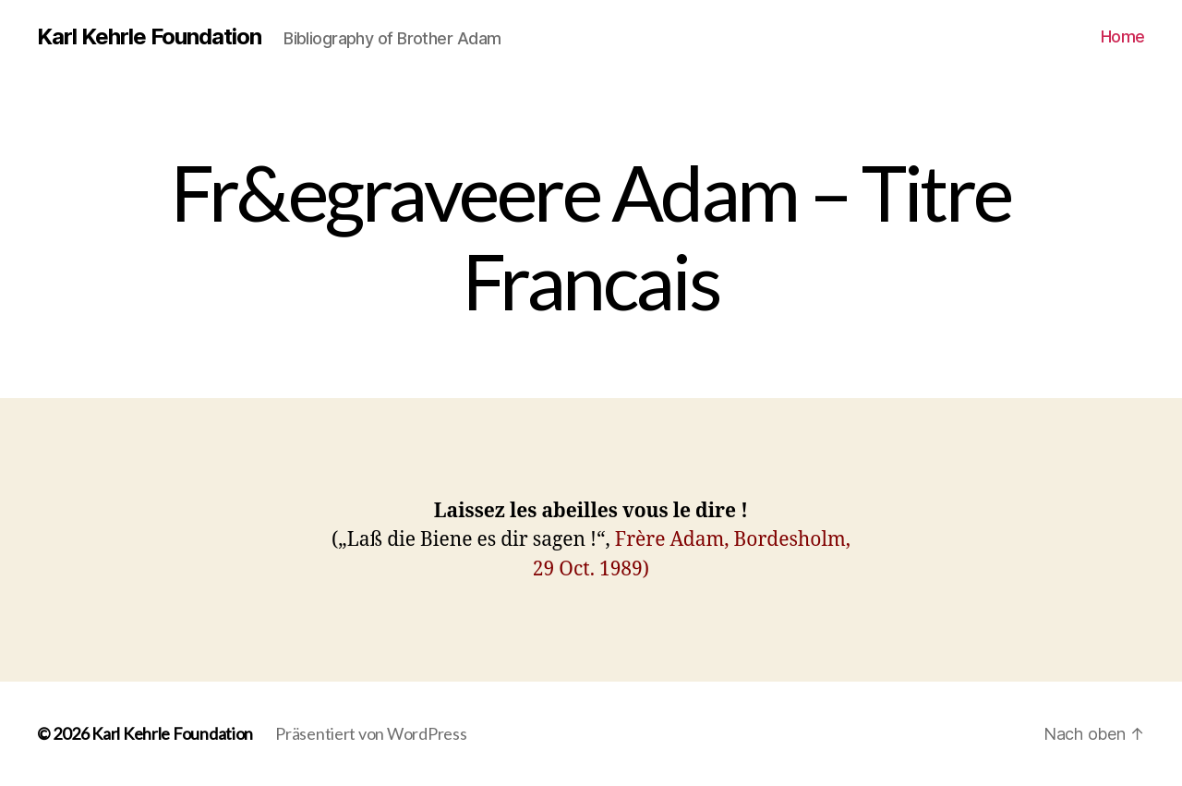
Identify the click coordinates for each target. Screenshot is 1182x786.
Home (1123, 36)
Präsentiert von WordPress (370, 733)
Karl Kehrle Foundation (149, 37)
